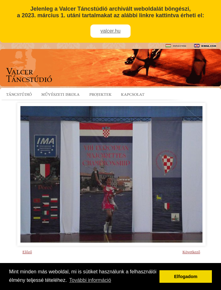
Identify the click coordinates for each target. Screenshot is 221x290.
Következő (191, 252)
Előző (27, 252)
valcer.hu (110, 31)
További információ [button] (90, 280)
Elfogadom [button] (185, 276)
